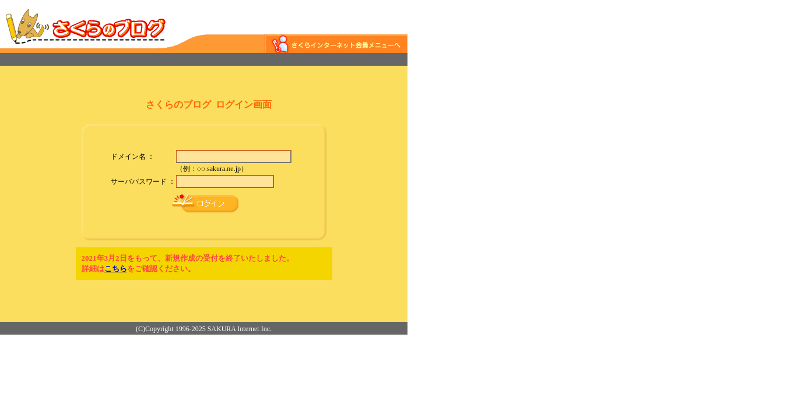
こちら (115, 268)
